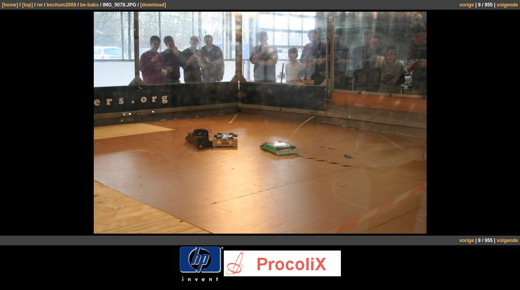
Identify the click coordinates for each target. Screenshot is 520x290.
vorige (467, 5)
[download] (153, 5)
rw (40, 5)
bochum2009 (61, 5)
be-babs (89, 5)
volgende (507, 5)
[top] (27, 5)
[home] (10, 5)
